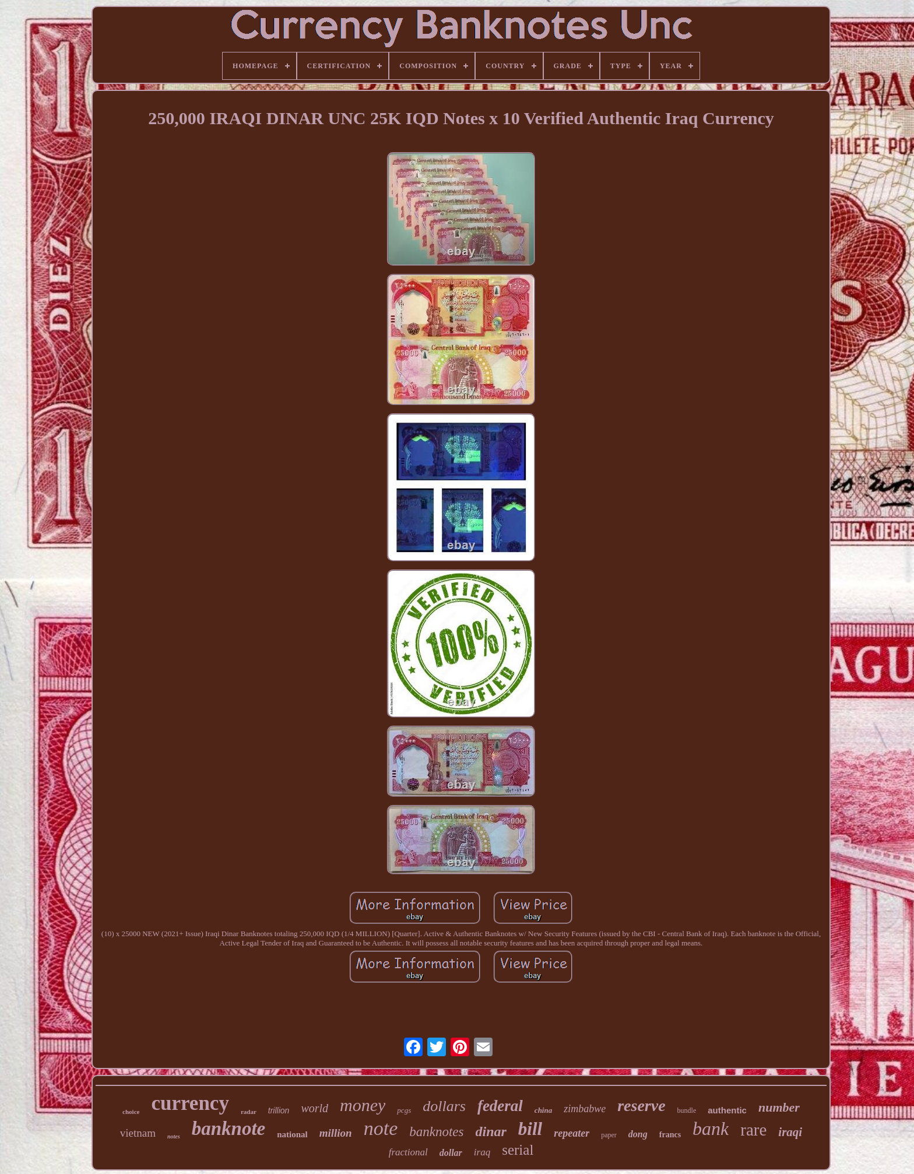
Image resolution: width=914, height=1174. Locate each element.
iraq (482, 1152)
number (779, 1107)
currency (189, 1103)
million (335, 1133)
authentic (727, 1110)
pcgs (404, 1110)
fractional (408, 1152)
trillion (279, 1110)
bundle (687, 1110)
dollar (451, 1153)
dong (638, 1134)
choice (130, 1111)
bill (530, 1129)
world (314, 1108)
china (543, 1110)
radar (248, 1111)
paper (609, 1135)
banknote (229, 1128)
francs (670, 1134)
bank (710, 1128)
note (381, 1128)
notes (173, 1136)
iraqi (790, 1132)
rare (753, 1129)
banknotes (436, 1131)
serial (517, 1150)
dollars (444, 1106)
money (362, 1105)
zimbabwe (585, 1109)
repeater (571, 1133)
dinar (491, 1131)
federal (500, 1106)
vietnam (138, 1133)
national (292, 1134)
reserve (641, 1105)
